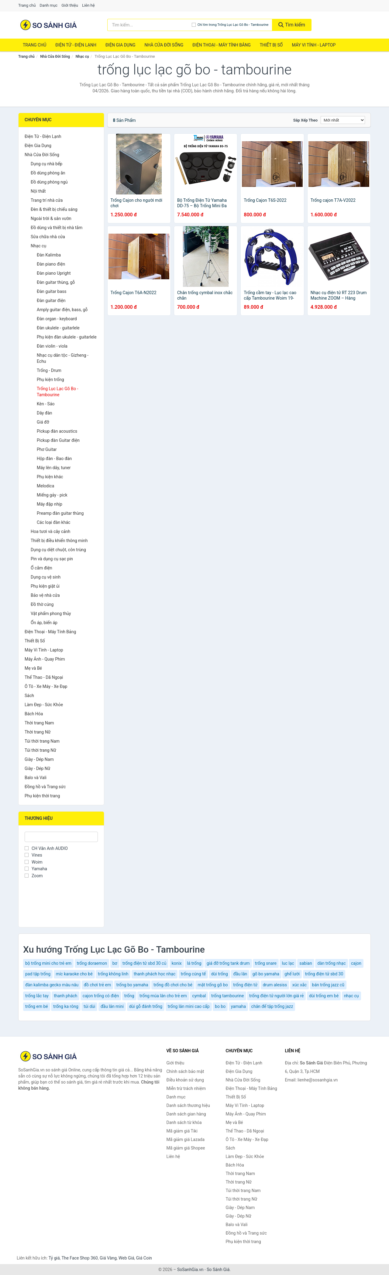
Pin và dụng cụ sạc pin (52, 558)
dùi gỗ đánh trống (145, 1006)
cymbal (199, 995)
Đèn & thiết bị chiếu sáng (54, 209)
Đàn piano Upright (54, 273)
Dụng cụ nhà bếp (46, 163)
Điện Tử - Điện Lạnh (75, 45)
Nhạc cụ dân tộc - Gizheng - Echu (62, 358)
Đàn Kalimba (49, 255)
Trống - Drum (49, 370)
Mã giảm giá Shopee (186, 1148)
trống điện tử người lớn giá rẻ (276, 995)
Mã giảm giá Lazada (186, 1139)
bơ (114, 963)
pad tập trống (37, 973)
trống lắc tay (37, 995)
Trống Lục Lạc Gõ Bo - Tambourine (57, 391)
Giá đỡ (43, 422)
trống (129, 995)
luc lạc (288, 963)
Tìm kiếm (291, 25)
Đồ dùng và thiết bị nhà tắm (56, 227)
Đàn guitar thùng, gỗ (56, 282)
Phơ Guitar (47, 449)
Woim (34, 862)
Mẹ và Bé (33, 668)
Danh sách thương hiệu (188, 1105)
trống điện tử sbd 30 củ (144, 963)
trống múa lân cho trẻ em (163, 995)
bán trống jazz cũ (328, 984)
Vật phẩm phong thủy (51, 613)
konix (177, 963)
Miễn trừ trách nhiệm (186, 1088)
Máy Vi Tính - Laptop (314, 45)
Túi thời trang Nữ (40, 750)
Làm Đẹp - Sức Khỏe (44, 704)
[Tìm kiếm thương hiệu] (149, 25)
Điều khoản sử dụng (185, 1079)
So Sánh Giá (218, 1269)
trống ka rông (65, 1006)
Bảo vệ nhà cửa (45, 595)
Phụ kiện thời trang (42, 795)
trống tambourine (227, 995)
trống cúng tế (193, 973)
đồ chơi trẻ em (97, 984)
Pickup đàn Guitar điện (58, 440)
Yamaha (36, 868)
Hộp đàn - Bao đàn (54, 458)
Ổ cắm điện (41, 567)
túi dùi (89, 1006)
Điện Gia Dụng (120, 45)
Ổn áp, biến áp (44, 622)
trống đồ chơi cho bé (172, 984)
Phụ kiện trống (50, 379)
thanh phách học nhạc (154, 973)
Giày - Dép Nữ (37, 768)
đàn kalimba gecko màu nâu (51, 984)
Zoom (34, 875)
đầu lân (240, 973)
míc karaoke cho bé (74, 973)
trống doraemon (92, 963)
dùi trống (219, 973)
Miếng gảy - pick (52, 495)
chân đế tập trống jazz (272, 1006)
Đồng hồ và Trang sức (45, 786)
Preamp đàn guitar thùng (60, 513)
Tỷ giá (54, 1258)
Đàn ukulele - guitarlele (58, 327)
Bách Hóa (34, 713)
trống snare (266, 963)
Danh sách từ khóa (184, 1122)
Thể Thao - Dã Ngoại (44, 677)
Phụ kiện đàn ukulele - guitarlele (67, 337)
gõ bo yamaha (266, 973)
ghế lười (292, 973)
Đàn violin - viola (52, 346)
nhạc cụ (351, 995)
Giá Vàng (108, 1258)
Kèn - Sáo (46, 403)
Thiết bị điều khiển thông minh (59, 540)
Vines (33, 855)
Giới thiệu (69, 5)
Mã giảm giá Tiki (182, 1131)
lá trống (194, 963)
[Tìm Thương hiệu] (61, 837)
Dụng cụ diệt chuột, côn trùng (58, 549)
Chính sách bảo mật (185, 1071)
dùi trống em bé (324, 995)
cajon (356, 963)
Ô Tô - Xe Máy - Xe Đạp (46, 686)
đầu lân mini (112, 1006)
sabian (305, 963)
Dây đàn (44, 413)
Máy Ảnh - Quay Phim (45, 659)
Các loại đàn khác (53, 522)
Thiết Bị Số (271, 45)
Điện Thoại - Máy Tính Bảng (221, 45)
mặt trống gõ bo (213, 984)
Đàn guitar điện (51, 300)
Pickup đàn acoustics (57, 431)
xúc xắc (299, 984)
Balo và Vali (35, 777)
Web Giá (126, 1258)
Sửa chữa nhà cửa (48, 236)
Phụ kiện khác (50, 476)
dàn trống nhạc (331, 963)
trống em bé (36, 1006)
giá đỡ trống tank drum (228, 963)
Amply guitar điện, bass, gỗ (62, 309)
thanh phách (65, 995)
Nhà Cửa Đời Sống (163, 45)
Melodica (45, 485)
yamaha (238, 1006)
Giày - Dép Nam (39, 759)
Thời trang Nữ (37, 732)
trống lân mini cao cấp (189, 1006)
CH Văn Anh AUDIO (46, 848)
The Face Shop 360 (79, 1258)
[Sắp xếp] (343, 120)
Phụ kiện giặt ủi (45, 586)
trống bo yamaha (132, 984)
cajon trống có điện (101, 995)
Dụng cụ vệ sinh (45, 577)
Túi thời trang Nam (42, 741)
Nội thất (38, 191)
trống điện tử (245, 984)
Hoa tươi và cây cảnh (50, 531)
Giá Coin (144, 1258)
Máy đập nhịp (49, 504)
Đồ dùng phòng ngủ (49, 182)
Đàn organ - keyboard (57, 318)
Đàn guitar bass (52, 291)
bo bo (220, 1006)
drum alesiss (275, 984)
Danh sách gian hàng (186, 1114)
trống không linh (113, 973)
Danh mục (49, 5)
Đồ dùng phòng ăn (48, 172)
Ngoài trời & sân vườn (51, 218)
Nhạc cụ (82, 56)
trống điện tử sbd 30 (324, 973)
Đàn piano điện (51, 264)
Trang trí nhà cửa (47, 200)
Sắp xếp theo (305, 120)
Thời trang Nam (39, 722)
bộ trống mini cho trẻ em (48, 963)
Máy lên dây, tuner (54, 467)
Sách (29, 695)
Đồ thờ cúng (42, 604)
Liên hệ (88, 5)
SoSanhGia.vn (190, 1269)
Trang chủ (27, 5)
